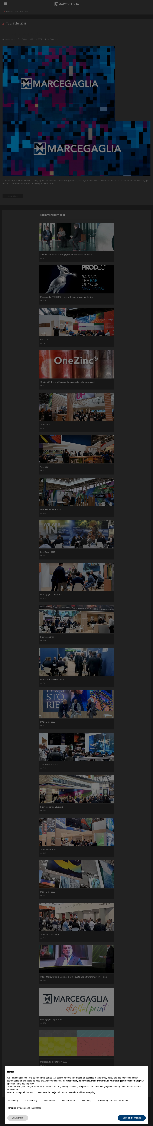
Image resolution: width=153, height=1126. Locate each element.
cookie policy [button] (27, 1084)
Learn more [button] (17, 1118)
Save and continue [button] (132, 1118)
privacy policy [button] (106, 1078)
